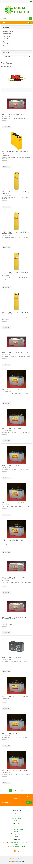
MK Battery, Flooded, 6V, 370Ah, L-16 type (13, 114)
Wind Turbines (7, 45)
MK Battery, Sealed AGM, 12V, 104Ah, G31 (13, 540)
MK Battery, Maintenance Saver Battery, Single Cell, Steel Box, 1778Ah (15, 273)
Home (2, 66)
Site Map (16, 816)
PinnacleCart (21, 858)
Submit (29, 802)
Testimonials (16, 820)
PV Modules (6, 38)
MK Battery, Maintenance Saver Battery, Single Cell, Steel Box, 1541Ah (15, 233)
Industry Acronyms (16, 834)
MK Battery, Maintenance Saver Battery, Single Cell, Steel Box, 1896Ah (15, 313)
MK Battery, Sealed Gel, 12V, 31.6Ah (11, 733)
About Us (16, 827)
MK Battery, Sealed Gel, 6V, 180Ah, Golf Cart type (15, 696)
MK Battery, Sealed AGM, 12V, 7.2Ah (11, 657)
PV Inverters (7, 36)
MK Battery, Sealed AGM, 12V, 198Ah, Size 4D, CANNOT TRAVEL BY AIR (14, 578)
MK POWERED (8, 66)
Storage (6, 43)
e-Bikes (5, 35)
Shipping (5, 42)
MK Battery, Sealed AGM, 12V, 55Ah (11, 428)
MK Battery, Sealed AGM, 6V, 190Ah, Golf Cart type (15, 352)
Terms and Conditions (16, 829)
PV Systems (6, 40)
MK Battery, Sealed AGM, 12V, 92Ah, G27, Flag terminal (16, 503)
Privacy (16, 836)
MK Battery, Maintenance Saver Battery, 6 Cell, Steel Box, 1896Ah (15, 152)
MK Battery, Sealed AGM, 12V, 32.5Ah (12, 390)
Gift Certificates (7, 47)
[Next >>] (23, 790)
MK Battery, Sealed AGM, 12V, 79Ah (11, 465)
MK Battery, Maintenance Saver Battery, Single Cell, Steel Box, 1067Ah (15, 192)
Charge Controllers (8, 33)
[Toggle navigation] (4, 22)
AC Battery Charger (8, 31)
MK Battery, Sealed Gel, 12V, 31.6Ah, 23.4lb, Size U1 (15, 771)
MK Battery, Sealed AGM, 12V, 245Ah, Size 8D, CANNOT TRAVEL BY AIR (14, 618)
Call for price (6, 126)
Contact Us (17, 831)
